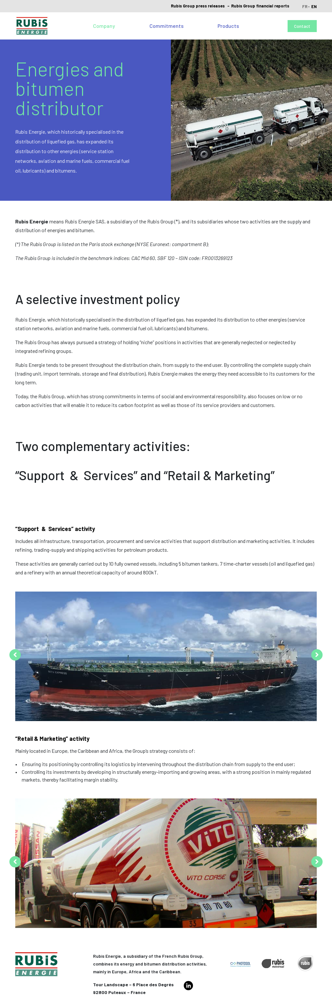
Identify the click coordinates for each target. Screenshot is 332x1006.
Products (228, 26)
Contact (302, 26)
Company (104, 26)
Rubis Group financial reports (260, 5)
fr (304, 6)
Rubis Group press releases (198, 5)
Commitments (166, 26)
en (314, 6)
